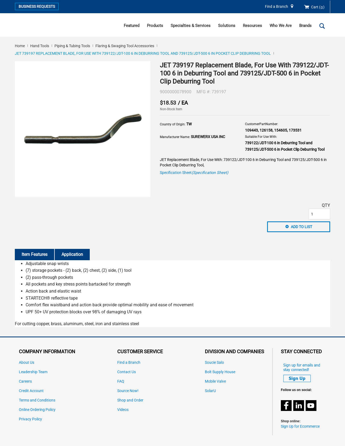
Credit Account (31, 391)
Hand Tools (39, 46)
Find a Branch (276, 6)
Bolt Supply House (220, 372)
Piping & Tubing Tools (72, 46)
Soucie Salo (214, 363)
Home (20, 46)
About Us (26, 363)
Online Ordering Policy (37, 410)
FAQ (120, 381)
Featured (131, 25)
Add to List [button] (301, 227)
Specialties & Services (191, 25)
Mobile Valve (215, 381)
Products (155, 25)
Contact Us (126, 372)
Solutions (226, 25)
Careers (25, 381)
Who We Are (281, 25)
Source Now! (128, 391)
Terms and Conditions (37, 400)
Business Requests (37, 6)
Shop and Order (130, 400)
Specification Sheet (194, 172)
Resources (252, 25)
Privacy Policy (30, 419)
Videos (123, 410)
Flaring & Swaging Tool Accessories (124, 46)
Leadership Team (33, 372)
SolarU (210, 391)
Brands (305, 25)
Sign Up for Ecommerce (300, 426)
